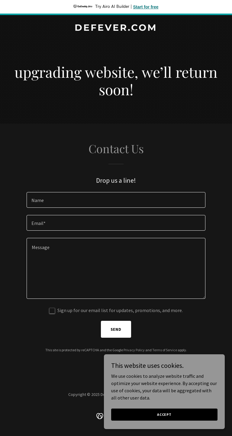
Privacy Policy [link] (134, 350)
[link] (116, 29)
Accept (164, 414)
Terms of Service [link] (164, 350)
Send (116, 329)
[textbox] (116, 200)
